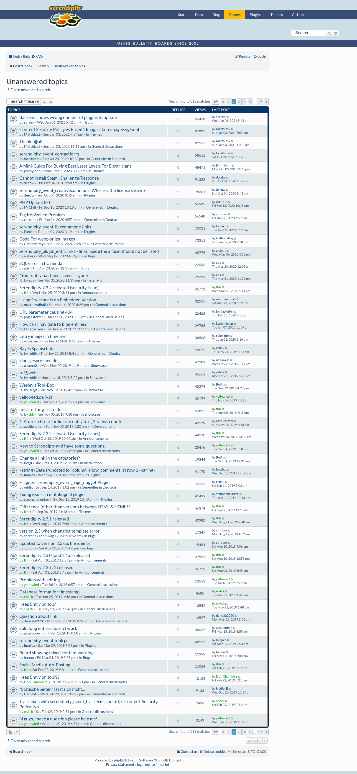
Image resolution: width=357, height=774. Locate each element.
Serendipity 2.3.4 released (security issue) (59, 287)
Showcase (99, 365)
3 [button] (239, 101)
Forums (235, 14)
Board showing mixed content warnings (57, 652)
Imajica (29, 475)
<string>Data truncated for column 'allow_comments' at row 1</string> (87, 470)
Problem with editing (39, 579)
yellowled (31, 402)
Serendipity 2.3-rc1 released (46, 567)
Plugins (255, 14)
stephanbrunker (36, 499)
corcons (30, 219)
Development (104, 426)
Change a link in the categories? (49, 458)
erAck (28, 596)
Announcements (94, 292)
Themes (276, 14)
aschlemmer (33, 426)
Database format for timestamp (49, 591)
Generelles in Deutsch (108, 158)
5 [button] (250, 101)
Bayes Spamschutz (37, 348)
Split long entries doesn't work (48, 628)
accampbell (32, 633)
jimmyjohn (32, 170)
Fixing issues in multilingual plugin (52, 494)
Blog (216, 14)
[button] (215, 102)
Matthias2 (32, 134)
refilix (33, 353)
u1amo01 (31, 365)
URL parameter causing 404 (46, 312)
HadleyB (30, 694)
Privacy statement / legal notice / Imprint (137, 764)
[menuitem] (37, 56)
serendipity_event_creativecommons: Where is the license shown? (82, 190)
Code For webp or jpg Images (47, 238)
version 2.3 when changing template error (59, 530)
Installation (96, 280)
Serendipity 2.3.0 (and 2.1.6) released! (55, 555)
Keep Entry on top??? (39, 677)
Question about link (38, 616)
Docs (199, 14)
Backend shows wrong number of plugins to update (68, 117)
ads (26, 268)
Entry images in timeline (42, 336)
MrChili (30, 207)
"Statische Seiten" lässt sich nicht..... (53, 689)
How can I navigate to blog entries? (53, 324)
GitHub (298, 14)
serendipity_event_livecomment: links (55, 226)
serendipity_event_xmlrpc (43, 640)
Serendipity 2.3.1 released (44, 518)
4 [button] (245, 101)
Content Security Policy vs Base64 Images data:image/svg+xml (79, 129)
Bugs (89, 122)
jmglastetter (33, 317)
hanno (29, 657)
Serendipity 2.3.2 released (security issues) (59, 433)
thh (26, 292)
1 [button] (228, 101)
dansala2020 (34, 621)
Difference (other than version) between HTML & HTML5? (74, 506)
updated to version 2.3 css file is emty (54, 543)
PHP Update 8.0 (34, 202)
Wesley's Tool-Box (36, 385)
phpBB (119, 760)
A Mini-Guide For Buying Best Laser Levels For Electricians (75, 165)
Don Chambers (36, 682)
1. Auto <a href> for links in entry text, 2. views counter (71, 421)
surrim (29, 122)
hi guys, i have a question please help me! (58, 718)
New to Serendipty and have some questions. (62, 445)
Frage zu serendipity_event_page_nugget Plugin (64, 482)
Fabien (29, 231)
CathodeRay (33, 243)
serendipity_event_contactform (49, 153)
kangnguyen (33, 329)
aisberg (29, 256)
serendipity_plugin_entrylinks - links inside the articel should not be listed (89, 251)
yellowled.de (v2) (35, 397)
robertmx (31, 341)
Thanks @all (30, 141)
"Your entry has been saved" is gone (53, 275)
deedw (29, 183)
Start (182, 14)
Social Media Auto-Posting (44, 664)
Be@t (33, 390)
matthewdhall (35, 304)
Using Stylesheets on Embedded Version (57, 299)
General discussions (107, 146)
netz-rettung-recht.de (40, 409)
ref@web (28, 372)
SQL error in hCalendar (41, 263)
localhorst (32, 158)
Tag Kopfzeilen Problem (42, 214)
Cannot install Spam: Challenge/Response (59, 178)
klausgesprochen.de (38, 360)
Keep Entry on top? (37, 604)
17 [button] (260, 101)
